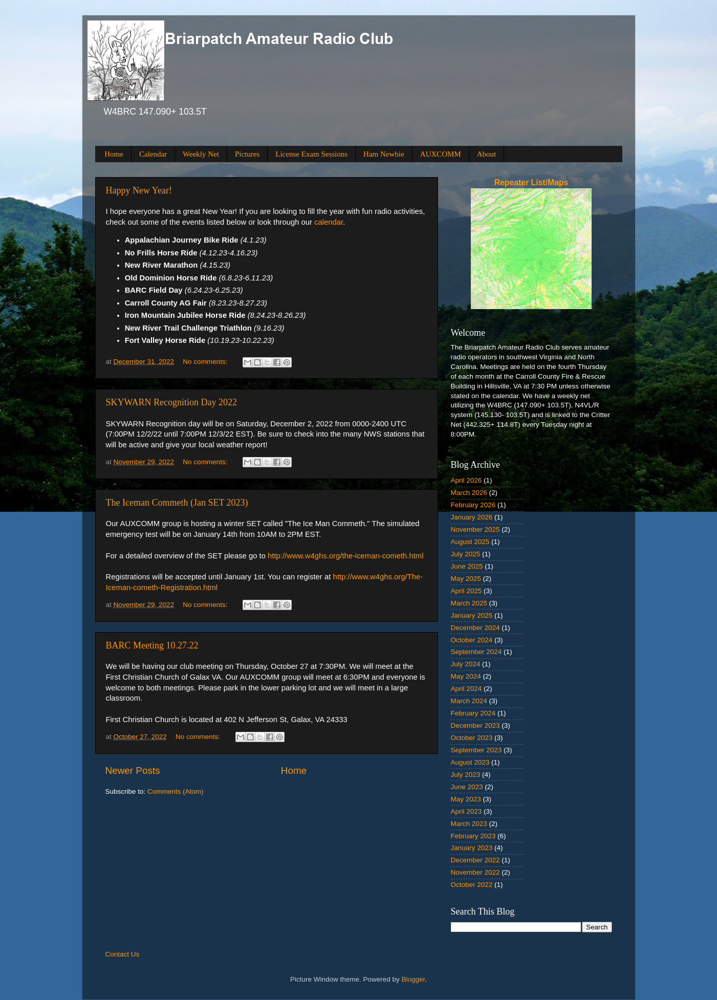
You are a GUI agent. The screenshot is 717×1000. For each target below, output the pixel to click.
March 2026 (469, 492)
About (486, 154)
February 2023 (473, 836)
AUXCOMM (440, 154)
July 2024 (466, 664)
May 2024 (466, 676)
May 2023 (466, 799)
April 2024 (466, 688)
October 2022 (472, 884)
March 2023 (469, 824)
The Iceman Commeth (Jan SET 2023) (177, 502)
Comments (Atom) (175, 791)
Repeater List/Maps (531, 182)
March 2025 (469, 603)
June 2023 (467, 787)
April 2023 (466, 811)
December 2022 (475, 860)
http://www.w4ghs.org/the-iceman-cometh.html (345, 556)
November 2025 (475, 529)
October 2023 (472, 738)
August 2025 (470, 542)
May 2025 (466, 578)
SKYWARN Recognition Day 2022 (171, 402)
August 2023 (470, 762)
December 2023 (475, 725)
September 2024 (476, 652)
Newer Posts (132, 770)
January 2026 (472, 517)
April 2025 (466, 591)
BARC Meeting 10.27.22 (152, 645)
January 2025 (472, 615)
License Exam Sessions (311, 154)
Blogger (413, 979)
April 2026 (466, 480)
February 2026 (473, 505)
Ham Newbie (383, 154)
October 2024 (472, 640)
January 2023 (472, 848)
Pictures (247, 154)
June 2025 (467, 566)
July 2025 (466, 554)
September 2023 (476, 750)
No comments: (206, 361)
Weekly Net (201, 154)
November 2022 (475, 872)
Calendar (153, 154)
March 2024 (469, 701)
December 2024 (475, 628)
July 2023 (466, 774)
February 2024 (473, 713)
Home (113, 154)
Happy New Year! (139, 190)
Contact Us (122, 954)
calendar (328, 222)
